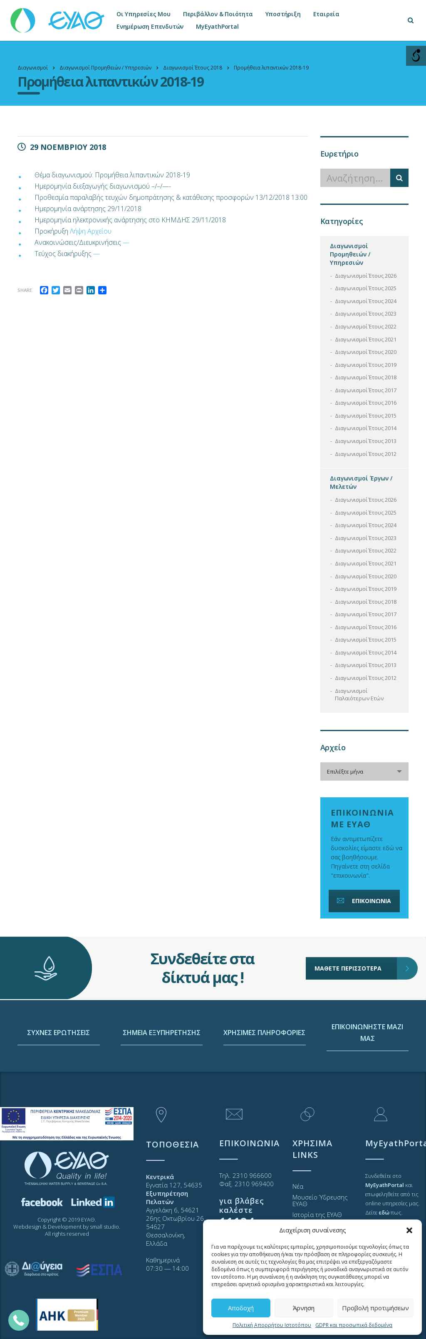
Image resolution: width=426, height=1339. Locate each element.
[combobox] (364, 771)
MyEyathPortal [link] (217, 26)
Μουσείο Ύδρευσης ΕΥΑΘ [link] (320, 1200)
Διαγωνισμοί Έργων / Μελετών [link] (361, 482)
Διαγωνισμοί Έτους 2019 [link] (365, 364)
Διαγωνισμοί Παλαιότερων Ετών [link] (359, 694)
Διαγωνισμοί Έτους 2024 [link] (365, 301)
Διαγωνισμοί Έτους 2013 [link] (365, 441)
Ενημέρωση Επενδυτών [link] (149, 26)
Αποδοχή (241, 1308)
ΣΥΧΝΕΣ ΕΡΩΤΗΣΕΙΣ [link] (58, 1082)
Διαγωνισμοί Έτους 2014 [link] (365, 428)
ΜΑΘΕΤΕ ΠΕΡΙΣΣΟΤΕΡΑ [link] (356, 924)
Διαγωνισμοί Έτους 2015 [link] (365, 415)
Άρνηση (304, 1308)
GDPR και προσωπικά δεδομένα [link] (353, 1325)
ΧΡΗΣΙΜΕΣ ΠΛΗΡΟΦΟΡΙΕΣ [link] (264, 1082)
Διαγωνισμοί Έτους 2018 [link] (365, 377)
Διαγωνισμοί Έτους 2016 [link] (365, 402)
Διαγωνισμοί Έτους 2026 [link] (365, 275)
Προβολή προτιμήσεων (375, 1308)
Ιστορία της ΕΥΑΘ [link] (317, 1214)
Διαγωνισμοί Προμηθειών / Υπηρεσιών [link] (350, 254)
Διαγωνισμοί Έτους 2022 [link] (365, 326)
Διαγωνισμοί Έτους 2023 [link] (365, 313)
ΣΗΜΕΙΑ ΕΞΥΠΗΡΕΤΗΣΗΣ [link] (162, 1082)
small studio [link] (104, 1226)
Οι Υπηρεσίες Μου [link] (143, 14)
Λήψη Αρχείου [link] (90, 231)
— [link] (126, 242)
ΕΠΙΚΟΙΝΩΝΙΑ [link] (363, 901)
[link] (58, 16)
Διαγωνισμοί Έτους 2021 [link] (365, 339)
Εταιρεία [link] (326, 14)
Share (24, 290)
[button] (409, 1230)
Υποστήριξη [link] (283, 14)
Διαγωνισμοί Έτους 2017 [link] (365, 390)
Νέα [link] (297, 1186)
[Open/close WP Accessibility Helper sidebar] (416, 56)
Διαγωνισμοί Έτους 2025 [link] (365, 288)
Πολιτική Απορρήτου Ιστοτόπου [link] (272, 1325)
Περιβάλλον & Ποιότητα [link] (218, 14)
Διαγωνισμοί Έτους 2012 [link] (365, 454)
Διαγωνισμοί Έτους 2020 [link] (365, 352)
